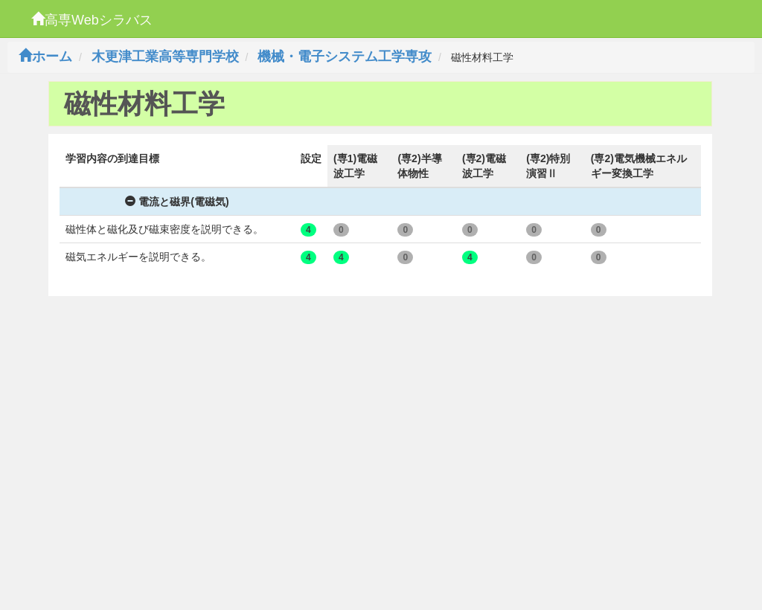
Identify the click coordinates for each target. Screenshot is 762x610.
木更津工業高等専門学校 (165, 56)
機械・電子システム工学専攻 (344, 56)
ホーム (45, 56)
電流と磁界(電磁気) (176, 202)
